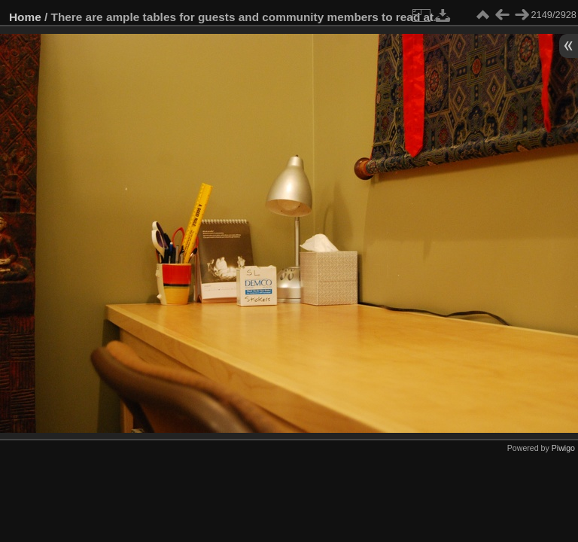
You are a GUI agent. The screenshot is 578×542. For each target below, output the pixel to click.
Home (25, 17)
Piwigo (563, 447)
